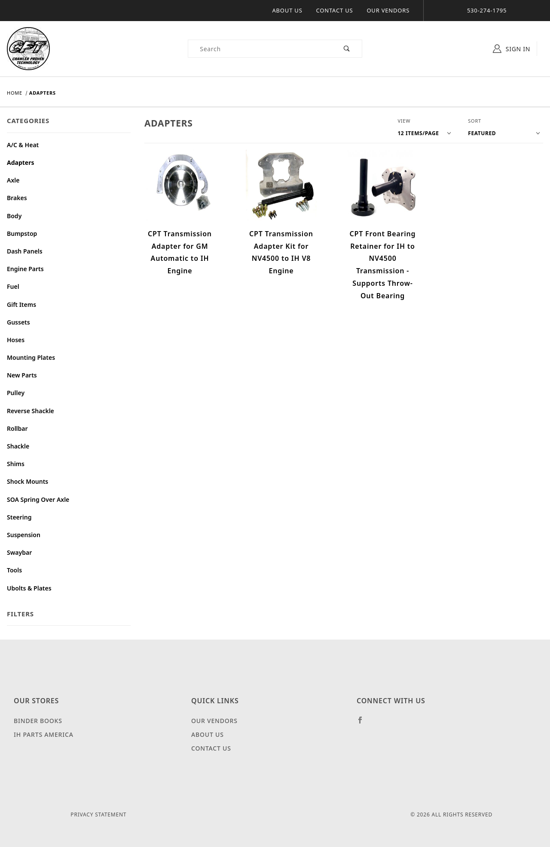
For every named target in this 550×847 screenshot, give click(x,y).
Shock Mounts (27, 481)
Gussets (18, 322)
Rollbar (17, 428)
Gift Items (21, 304)
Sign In (511, 48)
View (403, 120)
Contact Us (334, 10)
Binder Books (38, 721)
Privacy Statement (98, 814)
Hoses (15, 340)
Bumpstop (22, 233)
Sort (474, 120)
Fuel (13, 286)
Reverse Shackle (30, 411)
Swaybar (19, 552)
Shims (15, 464)
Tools (14, 570)
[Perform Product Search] (347, 48)
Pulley (15, 393)
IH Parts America (43, 734)
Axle (13, 180)
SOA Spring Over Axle (38, 499)
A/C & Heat (23, 145)
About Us (287, 10)
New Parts (22, 375)
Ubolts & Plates (29, 588)
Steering (19, 517)
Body (14, 216)
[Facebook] (364, 723)
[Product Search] (260, 48)
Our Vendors (388, 10)
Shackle (18, 446)
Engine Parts (25, 269)
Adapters (20, 162)
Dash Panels (25, 251)
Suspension (23, 535)
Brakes (17, 198)
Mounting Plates (31, 357)
